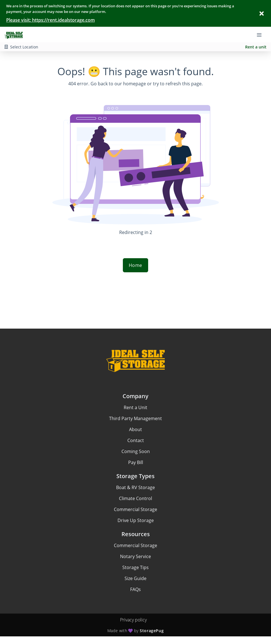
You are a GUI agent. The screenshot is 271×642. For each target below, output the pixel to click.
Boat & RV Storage (135, 487)
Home (135, 265)
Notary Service (135, 556)
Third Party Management (135, 418)
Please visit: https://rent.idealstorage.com (50, 20)
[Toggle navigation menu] (261, 34)
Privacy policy (133, 620)
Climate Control (135, 498)
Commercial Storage (135, 509)
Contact (135, 440)
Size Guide (135, 578)
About (135, 429)
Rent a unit (256, 47)
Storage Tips (135, 567)
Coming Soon (135, 451)
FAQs (135, 589)
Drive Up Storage (136, 520)
